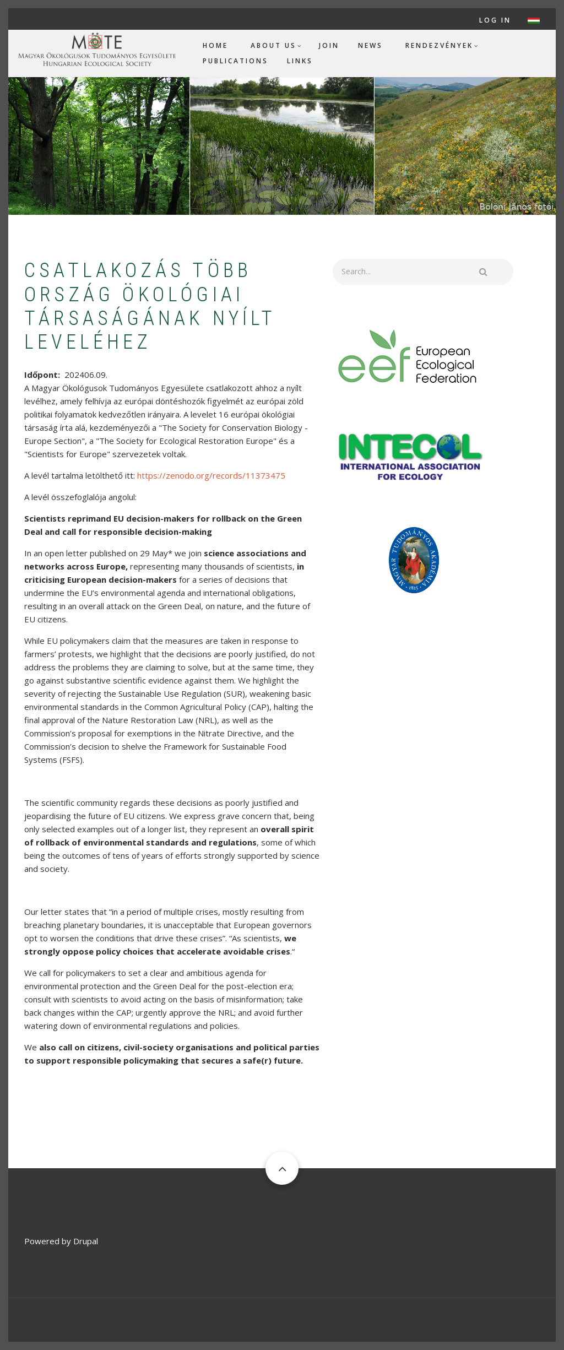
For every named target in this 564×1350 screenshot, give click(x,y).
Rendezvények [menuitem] (439, 45)
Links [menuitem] (300, 61)
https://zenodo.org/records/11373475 (211, 475)
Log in (495, 20)
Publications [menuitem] (235, 61)
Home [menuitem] (215, 45)
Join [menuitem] (329, 45)
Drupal (85, 1240)
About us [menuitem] (273, 45)
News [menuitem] (370, 45)
